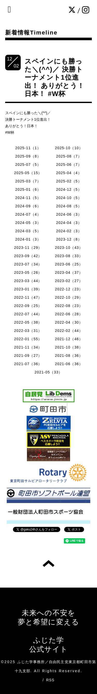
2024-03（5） (28, 231)
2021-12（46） (69, 339)
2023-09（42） (28, 256)
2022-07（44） (28, 314)
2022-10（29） (69, 297)
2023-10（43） (69, 248)
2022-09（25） (28, 306)
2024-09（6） (28, 206)
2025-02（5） (69, 181)
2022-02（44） (69, 331)
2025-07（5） (28, 164)
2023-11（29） (28, 248)
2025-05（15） (28, 173)
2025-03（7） (28, 181)
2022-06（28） (69, 314)
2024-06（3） (69, 214)
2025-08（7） (69, 156)
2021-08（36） (69, 355)
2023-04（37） (69, 272)
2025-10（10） (69, 148)
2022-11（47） (28, 297)
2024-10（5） (69, 198)
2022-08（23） (69, 306)
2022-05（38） (28, 322)
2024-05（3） (28, 223)
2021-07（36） (28, 364)
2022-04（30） (69, 322)
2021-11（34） (28, 347)
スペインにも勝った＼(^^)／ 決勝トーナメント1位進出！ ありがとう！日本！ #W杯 (54, 77)
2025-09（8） (28, 156)
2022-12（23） (69, 289)
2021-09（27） (28, 355)
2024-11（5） (28, 198)
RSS (50, 680)
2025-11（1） (28, 148)
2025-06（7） (69, 164)
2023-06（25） (69, 264)
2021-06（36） (69, 364)
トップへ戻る (48, 563)
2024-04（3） (69, 223)
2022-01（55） (28, 339)
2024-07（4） (28, 214)
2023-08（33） (69, 256)
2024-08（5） (69, 206)
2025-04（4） (69, 173)
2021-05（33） (48, 372)
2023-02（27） (69, 281)
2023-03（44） (28, 281)
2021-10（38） (69, 347)
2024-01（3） (28, 239)
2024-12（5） (69, 189)
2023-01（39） (28, 289)
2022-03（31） (28, 331)
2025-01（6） (28, 189)
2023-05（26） (28, 272)
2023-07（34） (28, 264)
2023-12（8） (69, 239)
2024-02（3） (69, 231)
